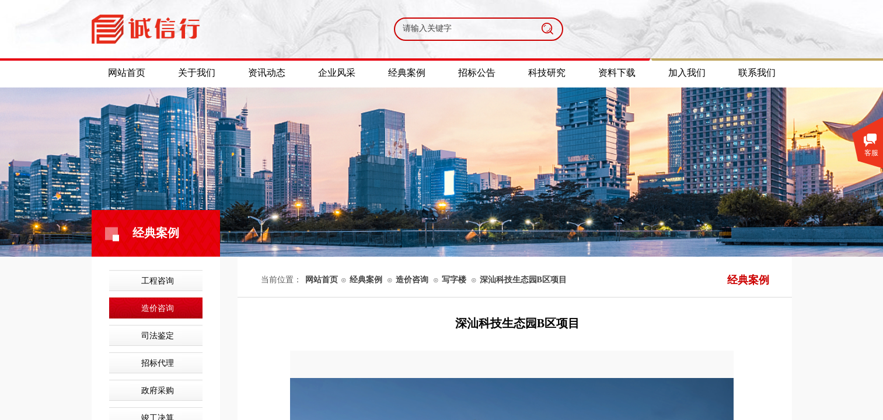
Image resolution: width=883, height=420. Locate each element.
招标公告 (476, 73)
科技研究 (547, 73)
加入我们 (687, 73)
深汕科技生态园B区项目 (523, 279)
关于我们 (196, 73)
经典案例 (366, 279)
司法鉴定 (157, 335)
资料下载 (617, 73)
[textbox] (464, 28)
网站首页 (321, 279)
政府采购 (157, 390)
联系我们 (757, 73)
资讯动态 (266, 73)
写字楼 (454, 279)
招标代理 (157, 363)
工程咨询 (157, 280)
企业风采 (336, 73)
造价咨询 (157, 308)
